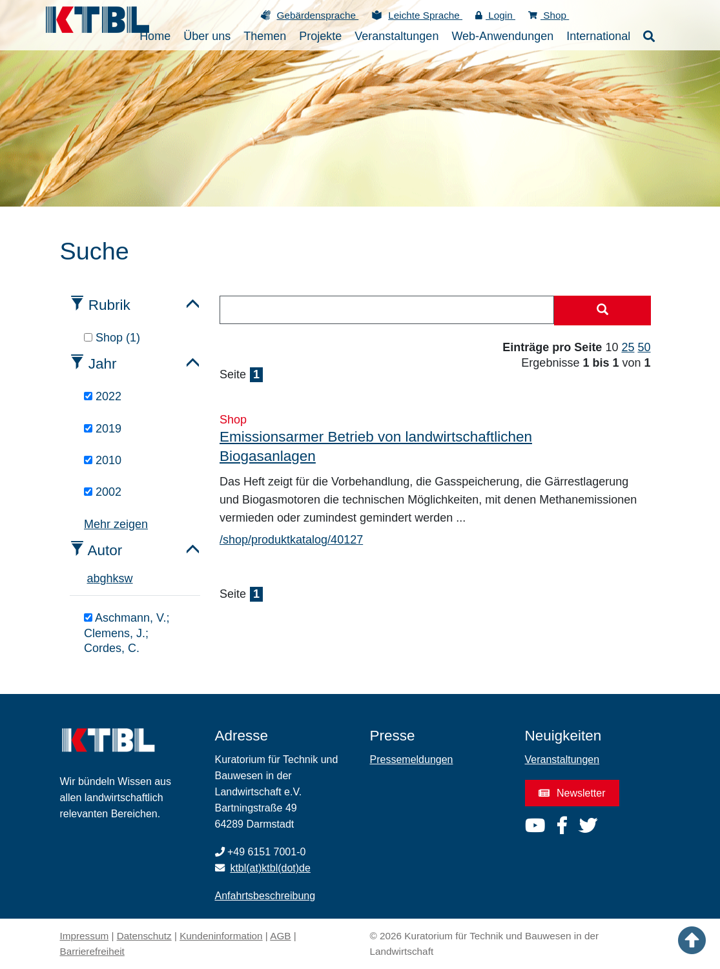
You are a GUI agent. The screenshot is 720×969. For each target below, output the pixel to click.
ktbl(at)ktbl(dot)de (270, 867)
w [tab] (129, 578)
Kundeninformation (221, 935)
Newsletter (572, 793)
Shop (548, 15)
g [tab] (103, 578)
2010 (102, 460)
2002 (102, 491)
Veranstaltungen (562, 759)
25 (627, 347)
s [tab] (122, 578)
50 (643, 347)
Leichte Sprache (425, 15)
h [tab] (110, 578)
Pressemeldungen (411, 759)
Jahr (102, 364)
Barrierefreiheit (92, 951)
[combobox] (387, 310)
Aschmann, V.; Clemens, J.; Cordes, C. (126, 633)
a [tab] (90, 578)
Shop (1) (112, 337)
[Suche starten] (602, 310)
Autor (105, 550)
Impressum (84, 935)
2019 (102, 428)
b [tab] (97, 578)
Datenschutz (144, 935)
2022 (102, 396)
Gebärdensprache (318, 15)
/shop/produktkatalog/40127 (291, 539)
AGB (280, 935)
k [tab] (116, 578)
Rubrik (109, 305)
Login (495, 15)
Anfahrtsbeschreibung (265, 895)
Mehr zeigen (116, 524)
